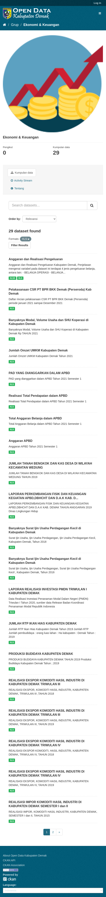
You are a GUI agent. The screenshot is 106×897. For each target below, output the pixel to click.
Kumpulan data (22, 172)
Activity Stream (21, 180)
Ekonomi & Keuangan (41, 25)
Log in (97, 3)
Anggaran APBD (20, 440)
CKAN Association (14, 865)
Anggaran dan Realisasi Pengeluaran (36, 259)
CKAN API (9, 860)
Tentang (17, 188)
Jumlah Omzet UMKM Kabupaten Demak (38, 350)
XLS (20, 278)
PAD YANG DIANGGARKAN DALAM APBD (39, 373)
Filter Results (19, 245)
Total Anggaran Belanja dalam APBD (35, 418)
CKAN (9, 879)
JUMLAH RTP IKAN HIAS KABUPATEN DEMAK (43, 623)
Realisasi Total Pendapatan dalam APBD (38, 395)
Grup (15, 25)
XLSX (12, 278)
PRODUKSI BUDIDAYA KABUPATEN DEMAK (41, 653)
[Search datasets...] (48, 205)
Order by (14, 218)
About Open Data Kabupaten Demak (25, 855)
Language (9, 884)
